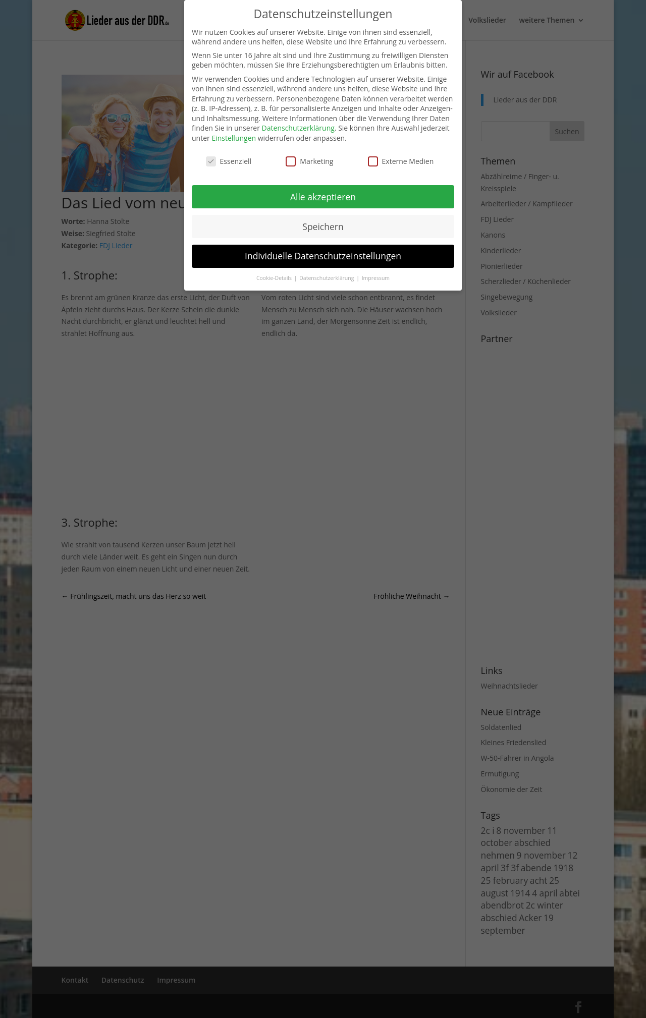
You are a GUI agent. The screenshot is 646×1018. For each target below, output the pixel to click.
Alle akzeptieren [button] (323, 197)
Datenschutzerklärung (298, 128)
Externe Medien (401, 161)
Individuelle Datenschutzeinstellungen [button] (323, 256)
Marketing (309, 161)
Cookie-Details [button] (274, 277)
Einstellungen (233, 138)
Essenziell (229, 161)
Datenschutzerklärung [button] (327, 277)
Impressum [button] (376, 277)
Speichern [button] (322, 226)
